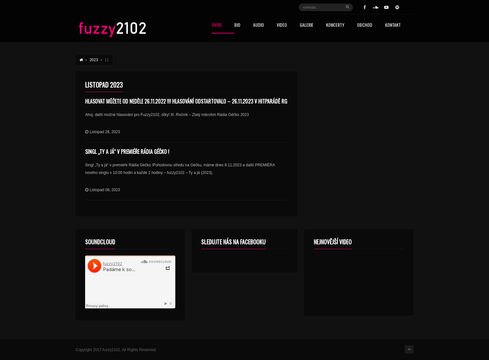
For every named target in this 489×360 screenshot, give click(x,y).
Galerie (306, 25)
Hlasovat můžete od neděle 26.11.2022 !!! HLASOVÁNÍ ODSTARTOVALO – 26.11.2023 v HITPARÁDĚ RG (186, 101)
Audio (258, 25)
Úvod (217, 25)
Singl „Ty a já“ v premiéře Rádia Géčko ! (127, 151)
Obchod (364, 25)
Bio (237, 25)
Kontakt (393, 25)
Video (282, 25)
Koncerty (335, 25)
